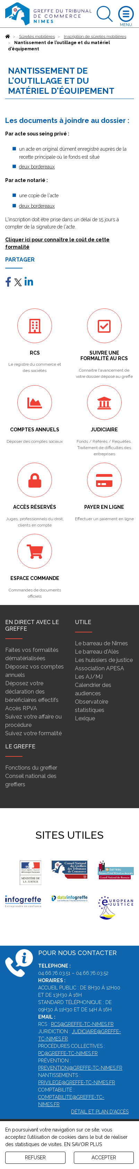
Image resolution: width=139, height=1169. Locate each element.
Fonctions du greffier (31, 767)
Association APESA (99, 668)
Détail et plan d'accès (100, 1111)
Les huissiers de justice (104, 660)
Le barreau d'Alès (97, 651)
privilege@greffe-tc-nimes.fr (76, 1082)
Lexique (85, 718)
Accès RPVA (21, 708)
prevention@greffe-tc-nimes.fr (80, 1068)
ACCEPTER (104, 1157)
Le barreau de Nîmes (101, 643)
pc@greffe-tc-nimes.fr (68, 1053)
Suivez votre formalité (33, 733)
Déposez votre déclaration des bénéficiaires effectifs (32, 691)
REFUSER (35, 1157)
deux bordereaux (37, 166)
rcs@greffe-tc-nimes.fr (82, 1024)
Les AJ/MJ (89, 676)
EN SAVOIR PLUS (83, 1144)
